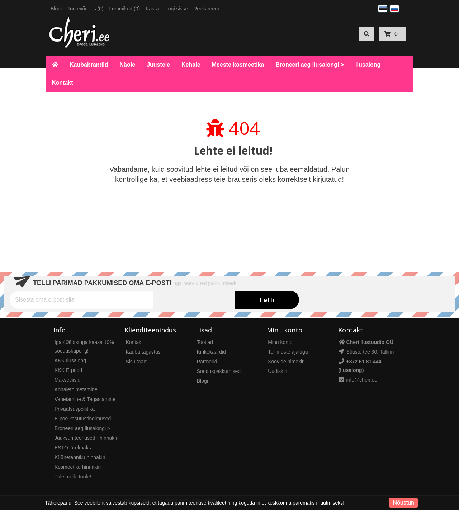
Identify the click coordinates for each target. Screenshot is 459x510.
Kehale (190, 65)
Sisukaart (136, 361)
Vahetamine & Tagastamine (85, 399)
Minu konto (280, 342)
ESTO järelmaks (73, 447)
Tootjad (205, 342)
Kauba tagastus (143, 352)
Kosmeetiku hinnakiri (78, 467)
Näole (128, 65)
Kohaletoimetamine (76, 389)
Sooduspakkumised (219, 371)
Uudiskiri (277, 371)
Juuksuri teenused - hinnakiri (86, 438)
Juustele (158, 65)
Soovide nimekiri (286, 361)
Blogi (56, 8)
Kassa (153, 8)
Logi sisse (176, 8)
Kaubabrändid (89, 65)
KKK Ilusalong (70, 360)
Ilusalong (367, 65)
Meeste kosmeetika (238, 65)
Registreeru (206, 8)
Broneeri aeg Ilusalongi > (309, 65)
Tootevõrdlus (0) (85, 8)
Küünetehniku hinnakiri (80, 457)
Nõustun (403, 503)
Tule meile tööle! (73, 477)
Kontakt (62, 83)
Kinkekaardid (211, 352)
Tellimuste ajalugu (288, 352)
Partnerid (207, 361)
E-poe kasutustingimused (83, 418)
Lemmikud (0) (124, 8)
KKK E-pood (68, 370)
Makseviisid (67, 380)
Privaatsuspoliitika (75, 409)
